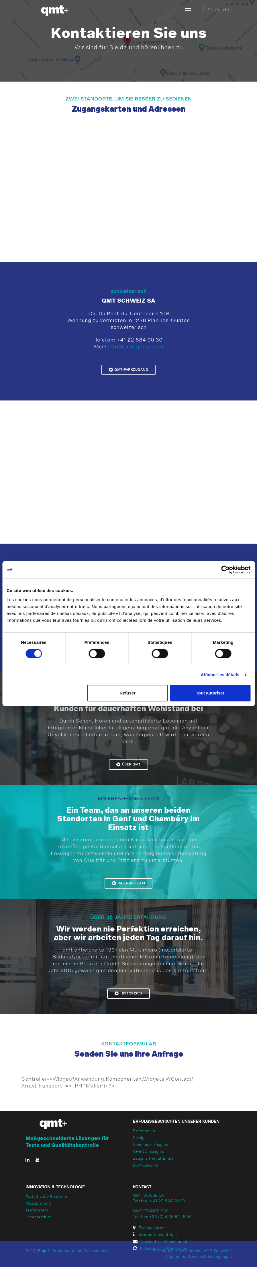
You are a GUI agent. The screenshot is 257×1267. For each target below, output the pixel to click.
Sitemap (162, 1251)
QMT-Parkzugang (128, 369)
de (218, 9)
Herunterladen (186, 1251)
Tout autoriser (210, 692)
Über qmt (128, 764)
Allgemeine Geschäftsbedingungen (198, 1257)
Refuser (127, 692)
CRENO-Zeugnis (148, 1152)
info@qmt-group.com (135, 347)
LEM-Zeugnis (145, 1165)
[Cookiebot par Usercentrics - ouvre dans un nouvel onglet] (225, 569)
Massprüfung (38, 1203)
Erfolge (140, 1138)
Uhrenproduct (38, 1217)
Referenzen (144, 1131)
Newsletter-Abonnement (160, 1242)
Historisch (128, 993)
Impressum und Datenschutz (80, 1251)
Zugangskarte (149, 1228)
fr (210, 9)
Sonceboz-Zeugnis (150, 1145)
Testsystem (36, 1210)
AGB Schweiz (216, 1251)
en (226, 9)
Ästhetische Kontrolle (46, 1197)
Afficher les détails (220, 674)
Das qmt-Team (128, 883)
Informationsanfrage (155, 1235)
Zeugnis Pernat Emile (153, 1159)
